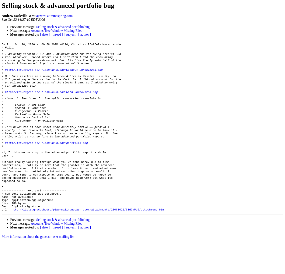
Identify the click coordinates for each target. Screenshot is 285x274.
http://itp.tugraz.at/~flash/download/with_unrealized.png (51, 102)
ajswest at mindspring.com (54, 16)
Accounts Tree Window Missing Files (56, 30)
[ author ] (84, 34)
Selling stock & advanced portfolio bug (63, 27)
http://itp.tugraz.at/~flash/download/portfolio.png (46, 163)
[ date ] (45, 34)
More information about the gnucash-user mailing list (38, 270)
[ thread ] (57, 34)
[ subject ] (70, 34)
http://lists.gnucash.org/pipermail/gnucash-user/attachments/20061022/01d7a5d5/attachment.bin (88, 243)
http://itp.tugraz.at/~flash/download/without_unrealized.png (54, 75)
